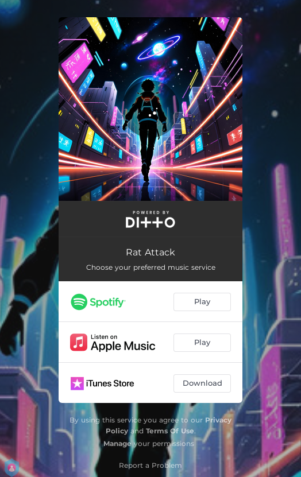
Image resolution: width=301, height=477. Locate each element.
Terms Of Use (170, 430)
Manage (117, 443)
